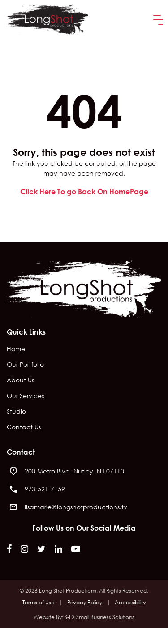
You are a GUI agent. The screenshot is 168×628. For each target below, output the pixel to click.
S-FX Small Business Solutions (99, 617)
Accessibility (130, 602)
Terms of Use (38, 602)
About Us (20, 380)
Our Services (25, 396)
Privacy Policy (84, 602)
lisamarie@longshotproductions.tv (76, 506)
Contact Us (24, 427)
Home (16, 349)
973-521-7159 (45, 489)
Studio (16, 411)
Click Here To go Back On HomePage (84, 191)
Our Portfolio (25, 364)
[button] (156, 20)
